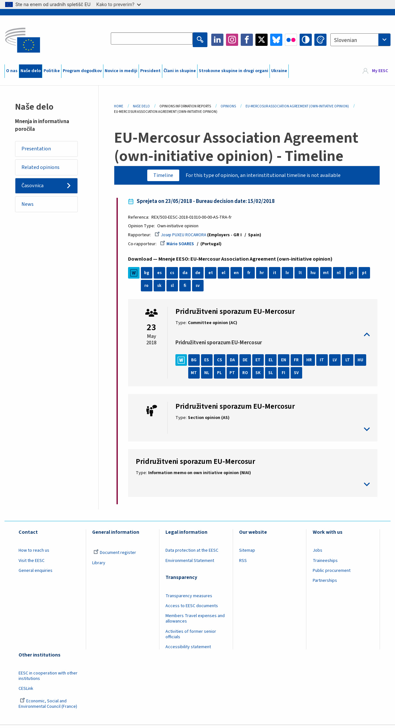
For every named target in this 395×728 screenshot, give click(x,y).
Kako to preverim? (118, 4)
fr (251, 275)
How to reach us (34, 553)
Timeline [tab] (158, 176)
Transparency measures (188, 598)
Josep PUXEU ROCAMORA (184, 237)
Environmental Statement (189, 563)
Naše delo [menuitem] (30, 71)
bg (149, 275)
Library (98, 565)
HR (312, 362)
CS (222, 362)
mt (329, 275)
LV (337, 362)
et (213, 275)
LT (350, 362)
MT (209, 375)
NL (222, 375)
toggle (272, 337)
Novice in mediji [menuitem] (121, 71)
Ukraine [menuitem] (279, 71)
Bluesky (276, 40)
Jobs (317, 553)
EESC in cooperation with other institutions (48, 678)
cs (175, 275)
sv (200, 288)
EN (286, 362)
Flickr (291, 40)
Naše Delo (141, 106)
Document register (114, 555)
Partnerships (325, 583)
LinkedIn (217, 40)
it (277, 275)
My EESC (380, 71)
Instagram (232, 40)
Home (118, 106)
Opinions (228, 106)
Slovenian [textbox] (345, 40)
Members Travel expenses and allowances (195, 621)
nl (341, 275)
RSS (243, 563)
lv (290, 275)
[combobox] (360, 39)
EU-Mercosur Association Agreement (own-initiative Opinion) (297, 106)
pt (367, 275)
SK (273, 375)
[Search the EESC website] (153, 40)
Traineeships (325, 563)
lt (303, 275)
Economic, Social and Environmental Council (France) (48, 706)
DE (247, 362)
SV (311, 375)
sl (175, 288)
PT (247, 375)
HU (196, 375)
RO (260, 375)
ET (260, 362)
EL (273, 362)
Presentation (38, 149)
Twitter (261, 40)
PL (234, 375)
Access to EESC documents (191, 608)
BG (196, 362)
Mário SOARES (180, 246)
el (226, 275)
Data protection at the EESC (191, 553)
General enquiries (35, 573)
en (238, 275)
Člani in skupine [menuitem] (180, 71)
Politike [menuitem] (52, 71)
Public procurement (332, 573)
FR (299, 362)
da (187, 275)
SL (286, 375)
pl (354, 275)
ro (149, 288)
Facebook (247, 40)
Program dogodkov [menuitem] (82, 71)
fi (187, 288)
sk (162, 288)
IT (324, 362)
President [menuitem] (150, 71)
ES (209, 362)
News (29, 209)
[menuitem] (375, 71)
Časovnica (34, 189)
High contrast (306, 40)
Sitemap (247, 553)
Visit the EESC (31, 563)
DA (235, 362)
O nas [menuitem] (12, 71)
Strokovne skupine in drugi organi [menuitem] (233, 71)
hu (315, 275)
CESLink (26, 691)
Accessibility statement (188, 649)
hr (264, 275)
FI (299, 375)
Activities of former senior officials (190, 637)
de (200, 275)
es (162, 275)
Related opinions (43, 169)
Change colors (320, 40)
